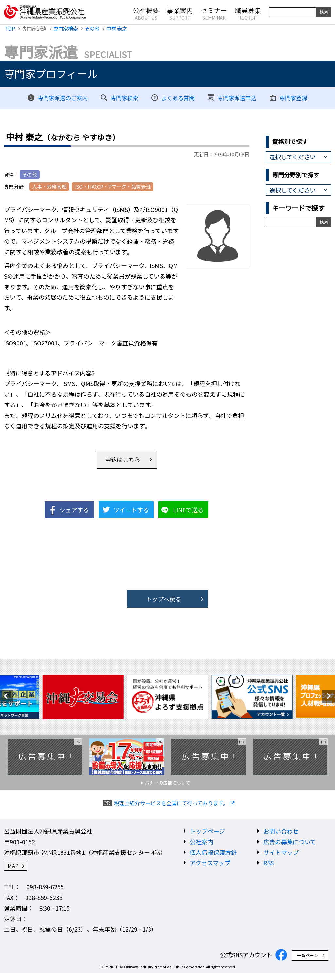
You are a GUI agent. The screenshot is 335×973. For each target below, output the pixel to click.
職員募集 (248, 13)
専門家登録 (293, 98)
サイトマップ (281, 852)
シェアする (74, 509)
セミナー (214, 13)
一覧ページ (307, 955)
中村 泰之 (116, 28)
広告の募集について (289, 841)
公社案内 (201, 841)
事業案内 (180, 13)
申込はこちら (122, 459)
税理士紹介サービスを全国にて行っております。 (171, 803)
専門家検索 (65, 28)
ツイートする (131, 509)
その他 (92, 28)
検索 (324, 11)
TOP (10, 28)
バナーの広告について (167, 782)
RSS (268, 862)
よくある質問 (178, 98)
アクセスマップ (210, 862)
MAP (13, 865)
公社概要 (146, 13)
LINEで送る (188, 509)
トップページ (207, 831)
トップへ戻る (163, 599)
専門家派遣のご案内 (63, 98)
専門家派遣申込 (237, 98)
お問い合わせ (281, 831)
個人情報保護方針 (213, 852)
